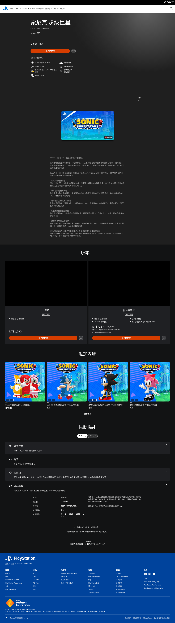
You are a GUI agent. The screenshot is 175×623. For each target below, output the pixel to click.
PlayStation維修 (93, 583)
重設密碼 (91, 586)
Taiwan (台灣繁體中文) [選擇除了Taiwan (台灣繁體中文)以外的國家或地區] (17, 618)
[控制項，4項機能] (87, 474)
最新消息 (47, 9)
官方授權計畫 (120, 593)
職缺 (6, 576)
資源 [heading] (118, 570)
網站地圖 (166, 618)
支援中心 (91, 573)
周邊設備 (39, 9)
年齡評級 (119, 580)
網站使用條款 (147, 618)
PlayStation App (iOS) (151, 582)
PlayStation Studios (12, 580)
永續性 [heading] (63, 570)
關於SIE (8, 573)
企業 (6, 586)
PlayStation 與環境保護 (69, 573)
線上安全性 (65, 580)
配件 (34, 586)
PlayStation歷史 (10, 589)
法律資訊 (128, 618)
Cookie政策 (158, 618)
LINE (145, 578)
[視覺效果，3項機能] (87, 448)
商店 (55, 9)
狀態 (89, 580)
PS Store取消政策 (122, 576)
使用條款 (119, 573)
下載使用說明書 (93, 593)
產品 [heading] (35, 570)
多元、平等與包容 (67, 583)
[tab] (82, 436)
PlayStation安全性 (94, 576)
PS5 (17, 9)
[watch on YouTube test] (108, 137)
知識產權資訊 (120, 589)
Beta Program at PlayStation (153, 588)
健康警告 (119, 583)
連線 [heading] (145, 570)
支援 (61, 9)
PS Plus (30, 9)
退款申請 (91, 589)
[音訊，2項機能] (87, 461)
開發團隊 (119, 586)
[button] (67, 72)
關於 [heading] (7, 570)
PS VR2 (36, 580)
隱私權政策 (137, 618)
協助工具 (64, 576)
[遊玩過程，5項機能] (87, 487)
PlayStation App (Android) (152, 585)
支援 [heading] (90, 570)
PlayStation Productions (13, 583)
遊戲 (11, 9)
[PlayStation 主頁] (5, 8)
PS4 (23, 9)
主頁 (6, 564)
